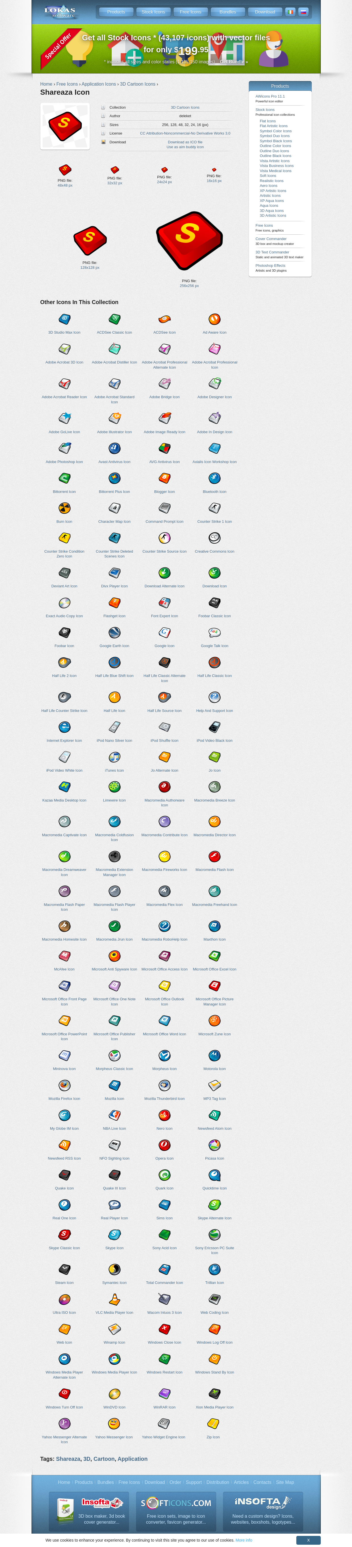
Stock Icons (153, 11)
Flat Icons (268, 121)
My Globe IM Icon (64, 1128)
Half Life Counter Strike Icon (64, 711)
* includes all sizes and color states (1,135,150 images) (176, 61)
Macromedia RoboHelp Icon (165, 939)
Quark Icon (164, 1188)
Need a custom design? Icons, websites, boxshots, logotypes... (263, 1519)
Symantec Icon (114, 1282)
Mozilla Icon (114, 1098)
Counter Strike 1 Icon (214, 521)
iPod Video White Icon (64, 770)
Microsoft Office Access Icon (164, 969)
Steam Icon (64, 1282)
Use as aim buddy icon (185, 147)
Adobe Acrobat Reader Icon (64, 397)
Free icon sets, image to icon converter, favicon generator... (176, 1519)
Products (116, 11)
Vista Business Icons (277, 166)
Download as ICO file (185, 142)
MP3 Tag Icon (214, 1098)
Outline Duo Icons (274, 151)
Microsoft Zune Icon (215, 1034)
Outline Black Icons (275, 156)
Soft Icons (268, 176)
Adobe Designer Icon (214, 397)
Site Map (285, 1482)
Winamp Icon (114, 1342)
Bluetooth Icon (214, 491)
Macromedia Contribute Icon (164, 835)
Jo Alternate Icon (164, 770)
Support (194, 1482)
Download (265, 11)
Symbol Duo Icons (275, 136)
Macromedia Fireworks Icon (164, 870)
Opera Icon (164, 1158)
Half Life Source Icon (164, 711)
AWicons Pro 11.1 (270, 98)
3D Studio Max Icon (64, 332)
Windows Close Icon (164, 1342)
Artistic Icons (270, 195)
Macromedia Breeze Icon (214, 800)
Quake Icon (64, 1188)
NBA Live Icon (114, 1128)
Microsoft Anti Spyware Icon (114, 969)
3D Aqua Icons (272, 210)
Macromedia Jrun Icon (114, 939)
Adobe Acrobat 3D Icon (64, 362)
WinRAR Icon (164, 1407)
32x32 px (114, 183)
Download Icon (215, 586)
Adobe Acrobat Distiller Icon (114, 362)
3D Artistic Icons (273, 215)
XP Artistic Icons (273, 191)
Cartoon (104, 1459)
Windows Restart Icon (164, 1372)
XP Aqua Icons (272, 201)
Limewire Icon (114, 800)
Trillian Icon (214, 1282)
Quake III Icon (114, 1188)
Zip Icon (213, 1437)
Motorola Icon (214, 1069)
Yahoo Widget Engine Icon (163, 1437)
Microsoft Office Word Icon (164, 1034)
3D (87, 1459)
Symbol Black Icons (276, 141)
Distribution (218, 1482)
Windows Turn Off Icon (64, 1407)
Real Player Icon (114, 1218)
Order (175, 1482)
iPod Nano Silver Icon (114, 740)
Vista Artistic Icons (275, 161)
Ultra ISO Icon (64, 1312)
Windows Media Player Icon (114, 1372)
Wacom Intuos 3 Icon (164, 1312)
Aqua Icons (269, 205)
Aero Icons (269, 185)
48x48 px (65, 185)
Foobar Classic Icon (214, 616)
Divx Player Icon (114, 586)
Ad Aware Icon (214, 332)
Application (133, 1459)
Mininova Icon (64, 1069)
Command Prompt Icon (165, 521)
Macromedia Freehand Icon (214, 904)
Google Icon (164, 646)
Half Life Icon (114, 711)
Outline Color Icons (275, 146)
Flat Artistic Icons (274, 126)
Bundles (228, 11)
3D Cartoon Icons (185, 107)
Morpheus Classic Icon (114, 1069)
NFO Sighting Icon (114, 1158)
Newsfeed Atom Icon (215, 1128)
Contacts (262, 1482)
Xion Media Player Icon (215, 1407)
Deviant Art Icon (64, 586)
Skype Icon (114, 1248)
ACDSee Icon (164, 332)
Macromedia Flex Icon (164, 904)
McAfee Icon (64, 969)
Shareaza (68, 1459)
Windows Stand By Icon (214, 1372)
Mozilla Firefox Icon (64, 1098)
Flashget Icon (114, 616)
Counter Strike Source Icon (164, 551)
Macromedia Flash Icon (214, 870)
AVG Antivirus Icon (164, 462)
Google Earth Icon (114, 646)
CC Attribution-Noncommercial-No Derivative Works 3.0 (185, 133)
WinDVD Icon (114, 1407)
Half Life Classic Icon (214, 676)
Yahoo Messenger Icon (114, 1437)
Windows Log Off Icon (214, 1342)
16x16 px (214, 181)
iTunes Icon (114, 770)
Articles (241, 1482)
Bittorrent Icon (64, 491)
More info (244, 1540)
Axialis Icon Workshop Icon (215, 462)
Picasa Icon (214, 1158)
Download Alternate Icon (164, 586)
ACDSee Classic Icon (114, 332)
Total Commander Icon (164, 1282)
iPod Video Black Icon (215, 740)
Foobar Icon (64, 646)
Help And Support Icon (214, 711)
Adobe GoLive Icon (64, 432)
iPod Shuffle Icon (164, 740)
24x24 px (164, 182)
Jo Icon (215, 770)
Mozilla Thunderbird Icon (164, 1098)
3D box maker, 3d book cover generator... (101, 1519)
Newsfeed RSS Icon (64, 1158)
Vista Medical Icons (275, 171)
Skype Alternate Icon (215, 1218)
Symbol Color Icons (276, 131)
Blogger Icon (164, 491)
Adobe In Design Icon (214, 432)
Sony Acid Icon (164, 1248)
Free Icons (190, 11)
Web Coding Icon (215, 1312)
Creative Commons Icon (214, 551)
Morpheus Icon (164, 1069)
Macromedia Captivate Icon (64, 835)
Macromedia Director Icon (214, 835)
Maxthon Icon (215, 939)
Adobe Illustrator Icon (114, 432)
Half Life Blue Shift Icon (114, 676)
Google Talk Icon (214, 646)
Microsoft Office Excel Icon (214, 969)
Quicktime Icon (215, 1188)
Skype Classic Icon (64, 1248)
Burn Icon (64, 521)
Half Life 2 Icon (64, 676)
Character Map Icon (114, 521)
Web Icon (64, 1342)
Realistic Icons (272, 181)
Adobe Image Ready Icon (164, 432)
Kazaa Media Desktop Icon (64, 800)
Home (64, 1482)
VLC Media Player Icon (114, 1312)
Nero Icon (164, 1128)
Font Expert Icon (164, 616)
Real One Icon (64, 1218)
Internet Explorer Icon (64, 740)
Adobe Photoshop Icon (64, 462)
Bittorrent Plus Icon (114, 491)
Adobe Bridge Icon (164, 397)
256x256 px (189, 286)
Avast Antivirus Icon (114, 462)
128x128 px (89, 267)
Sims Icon (165, 1218)
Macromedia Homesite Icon (64, 939)
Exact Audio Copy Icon (64, 616)
